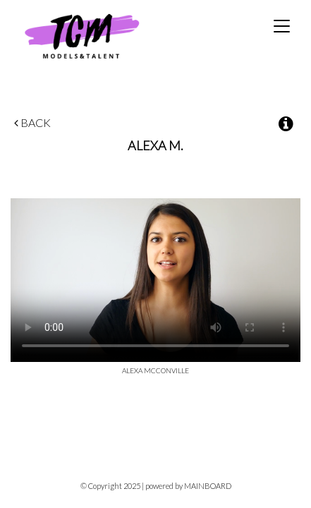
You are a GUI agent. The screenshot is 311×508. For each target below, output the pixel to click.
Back (32, 122)
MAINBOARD (207, 485)
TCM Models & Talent (105, 35)
